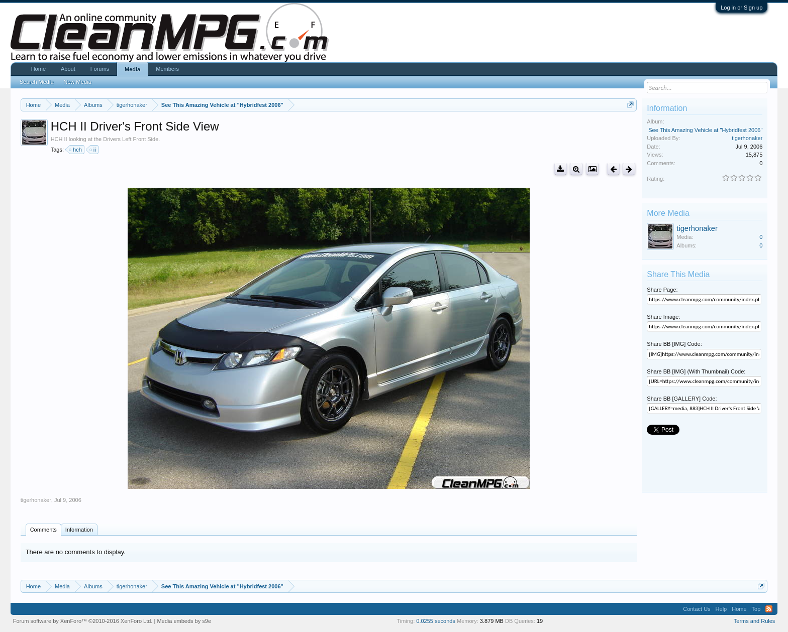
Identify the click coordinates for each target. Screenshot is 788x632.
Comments (43, 530)
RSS (768, 608)
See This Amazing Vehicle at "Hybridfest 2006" (705, 130)
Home (38, 69)
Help (721, 609)
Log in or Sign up (741, 8)
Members (167, 69)
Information (79, 530)
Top (756, 609)
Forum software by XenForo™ (83, 621)
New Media (77, 82)
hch (76, 149)
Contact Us (696, 609)
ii (93, 149)
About (68, 69)
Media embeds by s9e (184, 621)
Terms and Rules (754, 621)
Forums (99, 69)
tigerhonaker (36, 500)
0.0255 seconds (435, 621)
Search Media (37, 82)
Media (132, 69)
